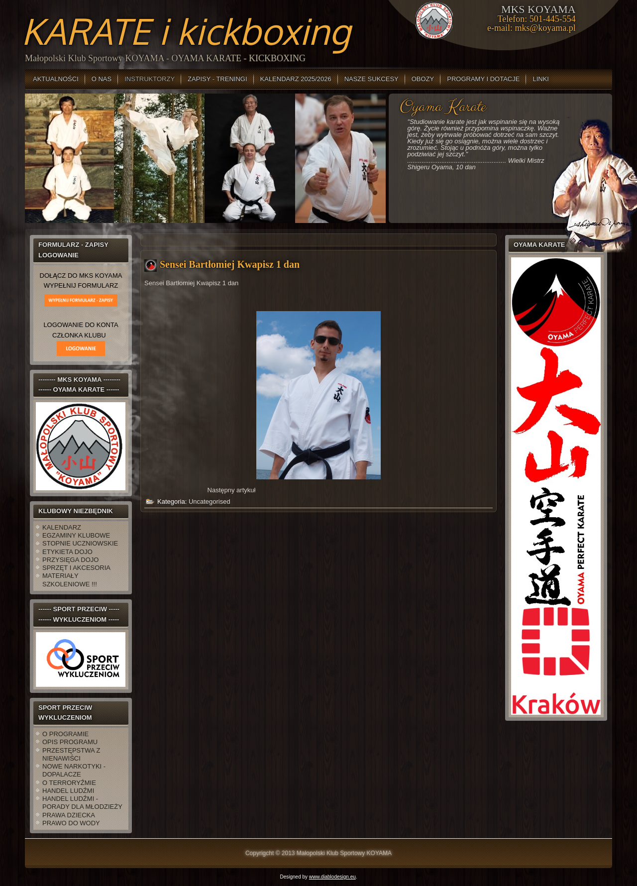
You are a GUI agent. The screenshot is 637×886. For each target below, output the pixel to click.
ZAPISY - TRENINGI (217, 79)
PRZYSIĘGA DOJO (70, 559)
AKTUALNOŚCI (56, 79)
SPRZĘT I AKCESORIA (76, 567)
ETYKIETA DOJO (67, 551)
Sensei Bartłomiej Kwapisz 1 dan (230, 264)
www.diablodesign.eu (332, 877)
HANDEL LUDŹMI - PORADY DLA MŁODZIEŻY (82, 802)
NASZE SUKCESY (371, 79)
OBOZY (423, 79)
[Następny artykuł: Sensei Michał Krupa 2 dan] (232, 490)
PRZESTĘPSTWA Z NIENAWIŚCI (71, 754)
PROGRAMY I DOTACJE (483, 79)
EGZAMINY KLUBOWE (76, 535)
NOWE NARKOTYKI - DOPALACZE (74, 770)
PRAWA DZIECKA (68, 815)
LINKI (540, 79)
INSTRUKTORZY (149, 79)
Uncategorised (209, 501)
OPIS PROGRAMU (70, 742)
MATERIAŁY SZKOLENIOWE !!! (69, 579)
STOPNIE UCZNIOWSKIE (80, 543)
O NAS (101, 79)
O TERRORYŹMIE (69, 782)
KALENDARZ (61, 527)
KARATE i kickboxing (185, 30)
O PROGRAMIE (65, 734)
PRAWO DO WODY (71, 823)
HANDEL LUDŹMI (68, 790)
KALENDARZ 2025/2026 (295, 79)
